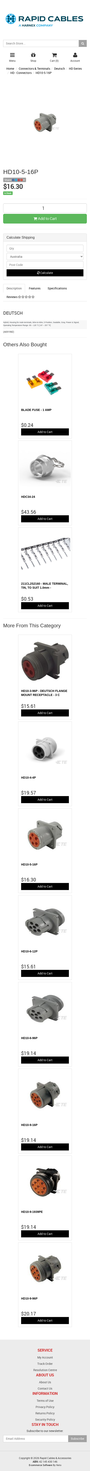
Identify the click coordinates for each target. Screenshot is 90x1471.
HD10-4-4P (28, 777)
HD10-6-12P (29, 951)
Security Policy (45, 1419)
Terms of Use (45, 1401)
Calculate (45, 273)
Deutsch (59, 69)
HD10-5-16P (44, 73)
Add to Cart (45, 218)
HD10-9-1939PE (32, 1211)
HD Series (75, 69)
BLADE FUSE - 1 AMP (36, 410)
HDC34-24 (28, 496)
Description (14, 288)
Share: (14, 180)
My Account (45, 1357)
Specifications (57, 288)
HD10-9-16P (29, 1125)
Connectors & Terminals (34, 69)
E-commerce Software (40, 1465)
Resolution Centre (45, 1370)
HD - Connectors (21, 73)
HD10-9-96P (29, 1298)
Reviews (20, 297)
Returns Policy (45, 1413)
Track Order (45, 1364)
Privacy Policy (45, 1407)
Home (10, 69)
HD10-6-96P (29, 1038)
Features (34, 288)
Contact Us (45, 1388)
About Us (45, 1382)
